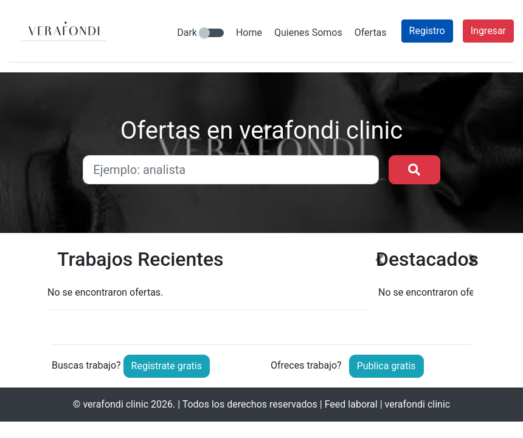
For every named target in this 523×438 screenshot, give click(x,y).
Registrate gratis (166, 366)
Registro (427, 30)
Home (249, 32)
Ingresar (488, 30)
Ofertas (371, 32)
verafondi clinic (115, 404)
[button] (379, 287)
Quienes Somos (308, 32)
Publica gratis (386, 366)
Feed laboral (351, 404)
